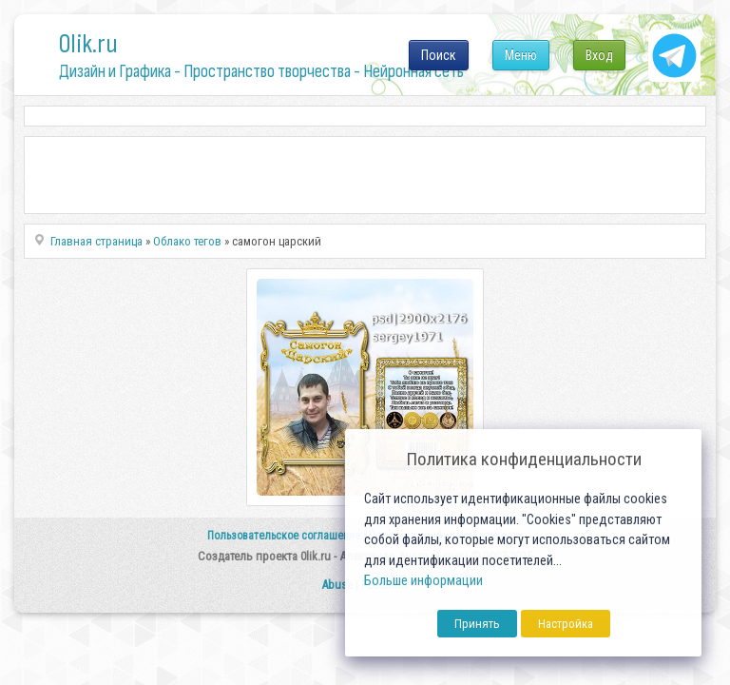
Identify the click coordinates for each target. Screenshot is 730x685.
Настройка (565, 623)
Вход (599, 55)
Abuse (337, 584)
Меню (521, 55)
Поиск (438, 55)
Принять (477, 623)
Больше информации (423, 581)
